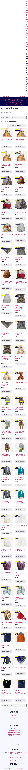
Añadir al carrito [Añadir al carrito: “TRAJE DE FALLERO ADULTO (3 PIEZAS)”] (6, 438)
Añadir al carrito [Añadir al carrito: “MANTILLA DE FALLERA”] (20, 364)
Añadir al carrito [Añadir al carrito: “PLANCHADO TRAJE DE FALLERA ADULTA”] (6, 147)
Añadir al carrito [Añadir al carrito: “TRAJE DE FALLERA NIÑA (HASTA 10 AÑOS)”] (20, 171)
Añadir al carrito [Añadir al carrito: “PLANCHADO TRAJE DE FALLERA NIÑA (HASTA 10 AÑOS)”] (6, 171)
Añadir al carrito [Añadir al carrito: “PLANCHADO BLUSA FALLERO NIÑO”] (20, 556)
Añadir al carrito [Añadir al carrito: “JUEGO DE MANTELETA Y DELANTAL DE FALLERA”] (20, 316)
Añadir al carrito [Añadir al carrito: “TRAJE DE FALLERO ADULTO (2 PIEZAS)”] (20, 461)
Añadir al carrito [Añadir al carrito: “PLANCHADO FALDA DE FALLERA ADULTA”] (20, 218)
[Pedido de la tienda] (17, 125)
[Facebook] (15, 764)
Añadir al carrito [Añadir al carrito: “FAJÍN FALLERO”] (20, 628)
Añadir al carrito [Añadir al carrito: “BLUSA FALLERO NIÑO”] (20, 531)
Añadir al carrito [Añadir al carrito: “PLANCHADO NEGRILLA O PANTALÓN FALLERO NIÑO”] (20, 700)
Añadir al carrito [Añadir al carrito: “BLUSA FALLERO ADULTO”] (6, 533)
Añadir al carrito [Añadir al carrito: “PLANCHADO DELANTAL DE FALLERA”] (20, 340)
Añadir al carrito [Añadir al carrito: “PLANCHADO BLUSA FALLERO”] (6, 556)
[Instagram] (11, 764)
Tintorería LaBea (18, 768)
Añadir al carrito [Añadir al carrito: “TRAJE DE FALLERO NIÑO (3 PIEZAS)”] (20, 438)
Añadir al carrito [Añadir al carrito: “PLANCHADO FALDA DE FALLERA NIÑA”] (6, 288)
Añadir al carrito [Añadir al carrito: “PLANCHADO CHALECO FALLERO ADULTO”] (20, 581)
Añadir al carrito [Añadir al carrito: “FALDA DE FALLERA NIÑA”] (20, 195)
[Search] (26, 117)
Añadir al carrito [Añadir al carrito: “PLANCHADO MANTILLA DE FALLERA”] (6, 391)
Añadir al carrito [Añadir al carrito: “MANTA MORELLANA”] (6, 628)
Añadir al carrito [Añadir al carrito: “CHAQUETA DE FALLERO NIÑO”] (20, 485)
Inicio (2, 112)
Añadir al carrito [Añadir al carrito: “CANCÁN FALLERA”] (20, 240)
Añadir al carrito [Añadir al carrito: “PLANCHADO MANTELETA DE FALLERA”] (6, 340)
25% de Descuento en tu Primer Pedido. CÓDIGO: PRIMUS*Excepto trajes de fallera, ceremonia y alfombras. (14, 101)
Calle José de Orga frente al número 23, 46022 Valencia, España (14, 753)
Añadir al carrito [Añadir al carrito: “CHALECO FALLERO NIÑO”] (6, 604)
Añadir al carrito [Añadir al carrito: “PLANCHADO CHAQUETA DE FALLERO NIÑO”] (20, 509)
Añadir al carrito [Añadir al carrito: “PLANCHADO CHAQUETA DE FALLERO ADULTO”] (6, 509)
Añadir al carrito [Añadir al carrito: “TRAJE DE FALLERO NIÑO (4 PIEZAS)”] (20, 415)
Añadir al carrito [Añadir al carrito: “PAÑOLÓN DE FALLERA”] (20, 389)
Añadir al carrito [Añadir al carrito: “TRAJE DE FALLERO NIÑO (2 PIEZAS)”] (6, 461)
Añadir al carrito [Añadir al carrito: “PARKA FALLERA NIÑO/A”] (6, 674)
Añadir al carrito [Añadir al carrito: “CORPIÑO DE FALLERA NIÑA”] (6, 241)
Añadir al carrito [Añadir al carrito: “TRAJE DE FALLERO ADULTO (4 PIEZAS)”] (6, 415)
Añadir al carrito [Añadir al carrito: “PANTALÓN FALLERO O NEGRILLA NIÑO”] (6, 651)
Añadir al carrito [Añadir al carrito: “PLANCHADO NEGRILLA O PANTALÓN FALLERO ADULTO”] (6, 700)
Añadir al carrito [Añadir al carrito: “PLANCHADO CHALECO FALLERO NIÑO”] (20, 606)
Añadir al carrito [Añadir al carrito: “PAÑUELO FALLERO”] (20, 673)
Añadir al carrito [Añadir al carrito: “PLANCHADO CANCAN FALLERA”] (6, 313)
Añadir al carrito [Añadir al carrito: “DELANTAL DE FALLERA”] (20, 265)
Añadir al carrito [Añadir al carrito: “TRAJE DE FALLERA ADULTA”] (20, 147)
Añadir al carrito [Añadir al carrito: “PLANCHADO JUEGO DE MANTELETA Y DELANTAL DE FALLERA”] (6, 367)
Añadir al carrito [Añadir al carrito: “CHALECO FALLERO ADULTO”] (6, 580)
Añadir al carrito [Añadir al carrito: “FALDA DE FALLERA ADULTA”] (6, 195)
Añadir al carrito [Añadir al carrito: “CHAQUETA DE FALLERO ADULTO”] (6, 485)
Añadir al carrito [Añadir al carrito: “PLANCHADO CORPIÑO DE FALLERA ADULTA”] (20, 289)
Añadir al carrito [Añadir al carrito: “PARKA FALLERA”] (20, 650)
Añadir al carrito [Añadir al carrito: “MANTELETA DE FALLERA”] (6, 265)
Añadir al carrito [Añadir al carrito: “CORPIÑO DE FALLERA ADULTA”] (6, 218)
